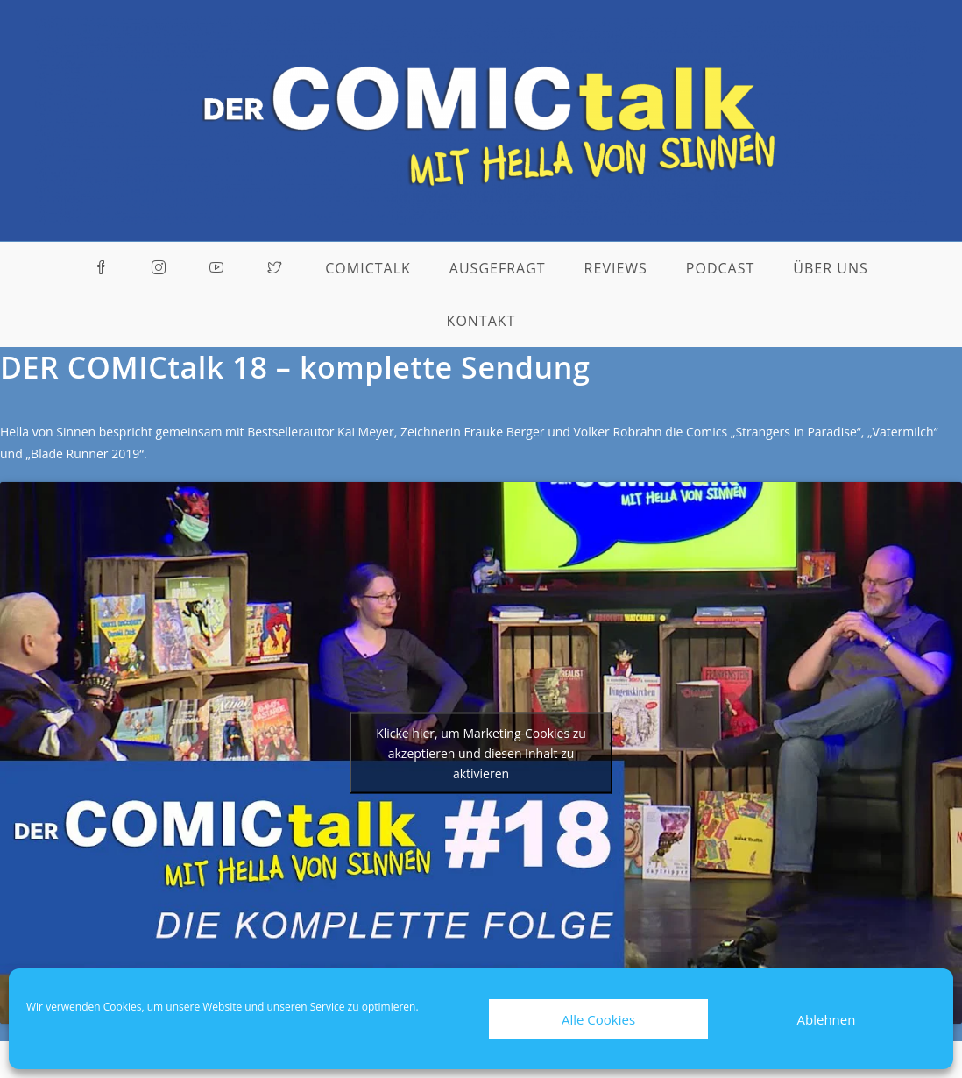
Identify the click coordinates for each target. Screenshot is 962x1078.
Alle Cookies (598, 1019)
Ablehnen (826, 1019)
